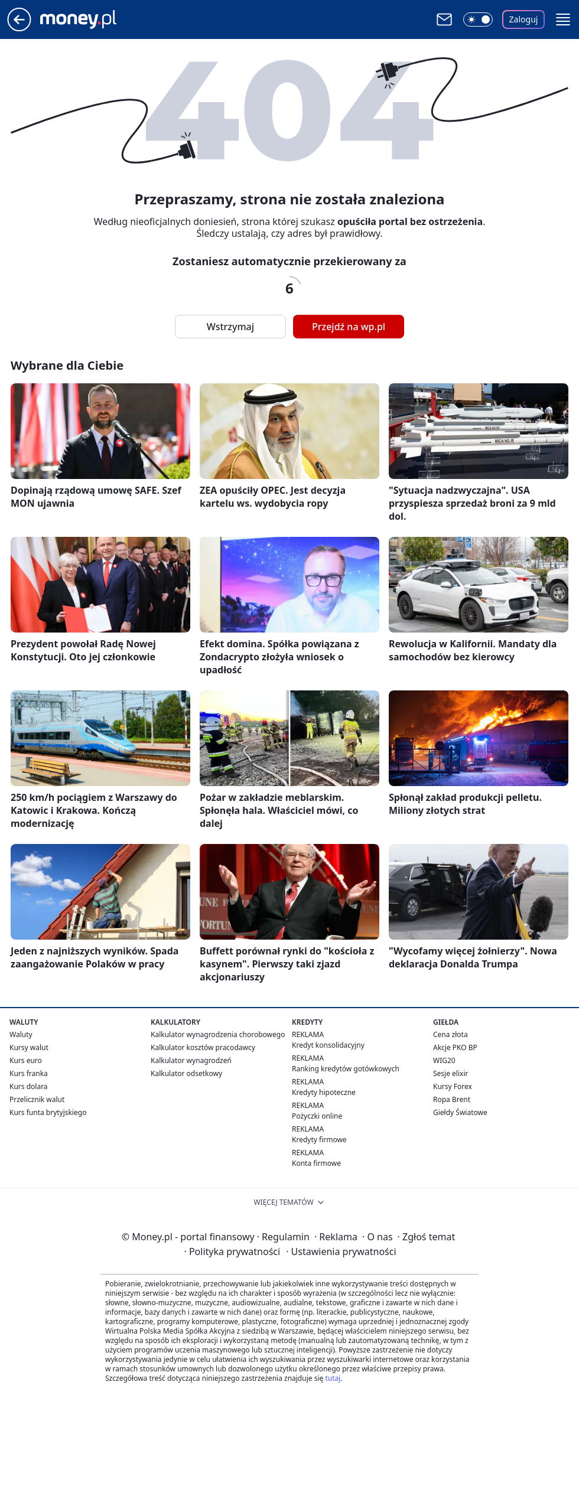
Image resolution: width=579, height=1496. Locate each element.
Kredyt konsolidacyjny (328, 1045)
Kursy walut (28, 1047)
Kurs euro (25, 1060)
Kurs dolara (28, 1086)
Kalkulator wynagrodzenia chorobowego (218, 1034)
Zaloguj (523, 19)
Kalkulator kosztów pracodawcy (203, 1047)
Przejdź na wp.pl (348, 326)
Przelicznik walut (36, 1099)
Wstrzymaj (230, 326)
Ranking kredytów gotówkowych (345, 1069)
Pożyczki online (317, 1116)
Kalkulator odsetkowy (186, 1073)
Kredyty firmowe (319, 1140)
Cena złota (450, 1034)
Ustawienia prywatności (341, 1251)
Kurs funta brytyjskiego (47, 1112)
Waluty (20, 1034)
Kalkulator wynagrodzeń (191, 1060)
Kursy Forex (452, 1086)
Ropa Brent (451, 1099)
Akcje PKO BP (455, 1047)
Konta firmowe (316, 1163)
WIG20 (444, 1060)
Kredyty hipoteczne (324, 1092)
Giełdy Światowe (460, 1112)
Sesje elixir (450, 1073)
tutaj (332, 1378)
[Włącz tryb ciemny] (478, 19)
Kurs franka (28, 1073)
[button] (563, 19)
